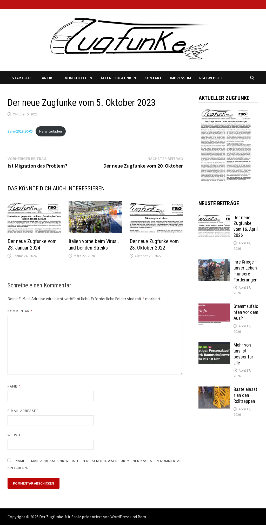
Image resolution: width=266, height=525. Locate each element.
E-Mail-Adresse (23, 410)
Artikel (49, 77)
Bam (142, 516)
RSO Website (211, 77)
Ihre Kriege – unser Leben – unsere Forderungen (245, 270)
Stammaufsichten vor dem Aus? (246, 312)
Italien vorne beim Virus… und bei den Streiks (94, 244)
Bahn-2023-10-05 (20, 131)
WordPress (120, 516)
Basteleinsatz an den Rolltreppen (245, 395)
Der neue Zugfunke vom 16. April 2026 (246, 226)
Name (14, 386)
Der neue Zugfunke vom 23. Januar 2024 (32, 244)
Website (15, 435)
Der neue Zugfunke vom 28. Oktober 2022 (154, 244)
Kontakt (153, 77)
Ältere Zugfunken (118, 77)
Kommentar (20, 311)
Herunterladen (50, 131)
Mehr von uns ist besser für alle (243, 353)
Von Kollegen (78, 77)
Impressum (180, 77)
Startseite (23, 77)
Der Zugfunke (51, 516)
